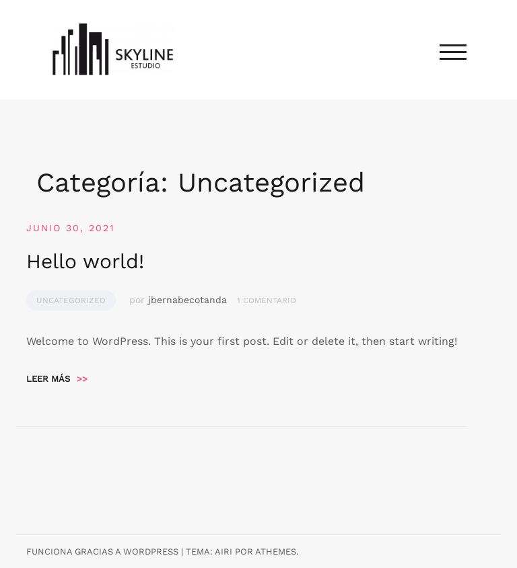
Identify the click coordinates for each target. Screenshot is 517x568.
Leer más (57, 379)
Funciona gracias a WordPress (102, 551)
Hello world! (85, 261)
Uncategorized (71, 300)
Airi (223, 551)
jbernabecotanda (187, 299)
